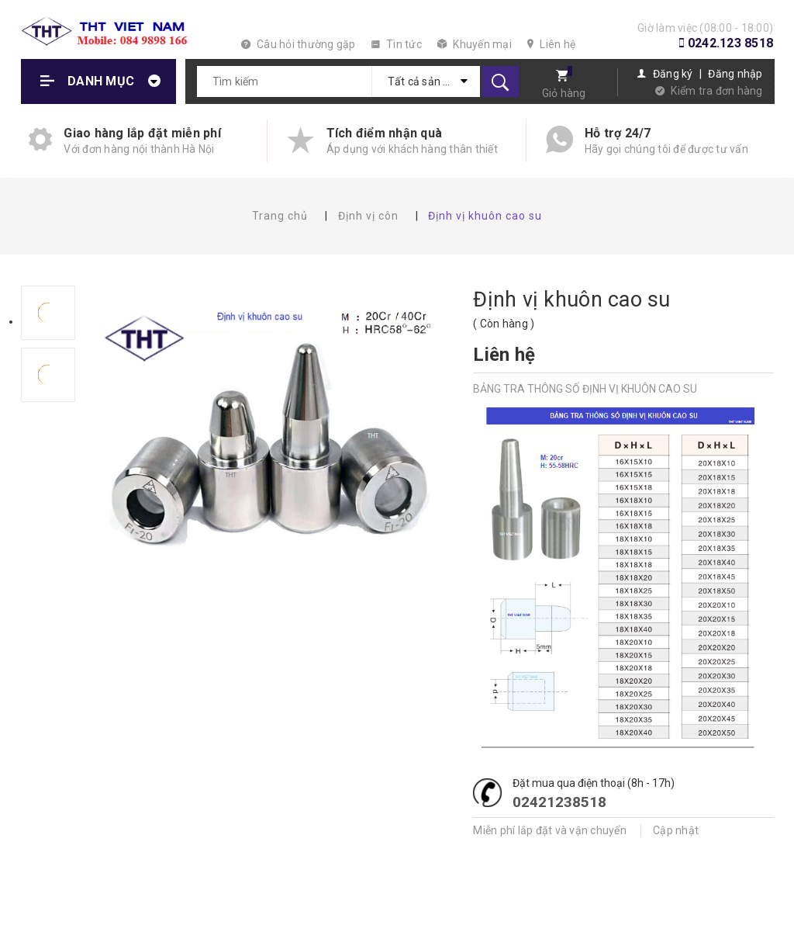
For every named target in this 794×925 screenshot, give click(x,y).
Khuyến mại (474, 44)
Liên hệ (551, 44)
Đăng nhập (735, 74)
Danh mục (100, 81)
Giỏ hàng (564, 93)
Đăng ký (673, 74)
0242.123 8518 (730, 43)
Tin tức (396, 44)
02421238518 (559, 802)
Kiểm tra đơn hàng (716, 91)
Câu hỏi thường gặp (298, 44)
